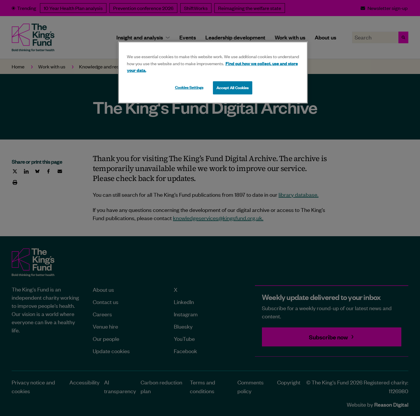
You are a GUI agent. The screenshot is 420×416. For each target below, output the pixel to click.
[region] (213, 72)
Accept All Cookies (232, 87)
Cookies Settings (189, 87)
